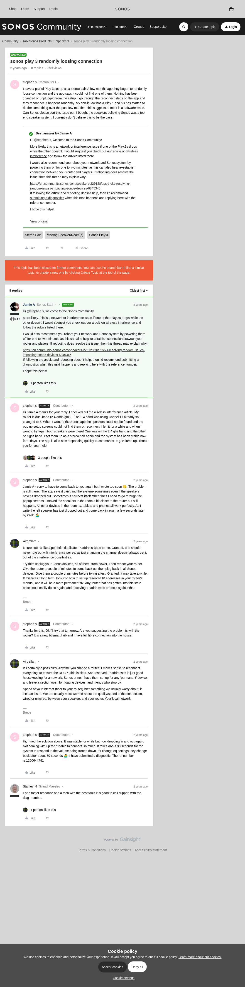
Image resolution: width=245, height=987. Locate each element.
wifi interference (54, 552)
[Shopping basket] (231, 9)
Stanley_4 (30, 786)
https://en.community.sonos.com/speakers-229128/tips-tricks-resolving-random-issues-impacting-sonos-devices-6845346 (80, 186)
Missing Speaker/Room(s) (65, 235)
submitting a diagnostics (47, 198)
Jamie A (29, 304)
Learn (25, 9)
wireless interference (120, 322)
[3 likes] (42, 457)
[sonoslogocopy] (122, 9)
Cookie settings (120, 850)
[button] (204, 26)
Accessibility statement (151, 850)
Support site (158, 26)
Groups (139, 26)
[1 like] (39, 383)
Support (39, 9)
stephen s (30, 82)
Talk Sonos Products (37, 41)
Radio (53, 9)
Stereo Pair (33, 235)
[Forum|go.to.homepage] (41, 26)
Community (10, 41)
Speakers (62, 41)
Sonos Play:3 (98, 235)
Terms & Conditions (92, 850)
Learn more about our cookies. (200, 957)
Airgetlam (29, 541)
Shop (13, 9)
